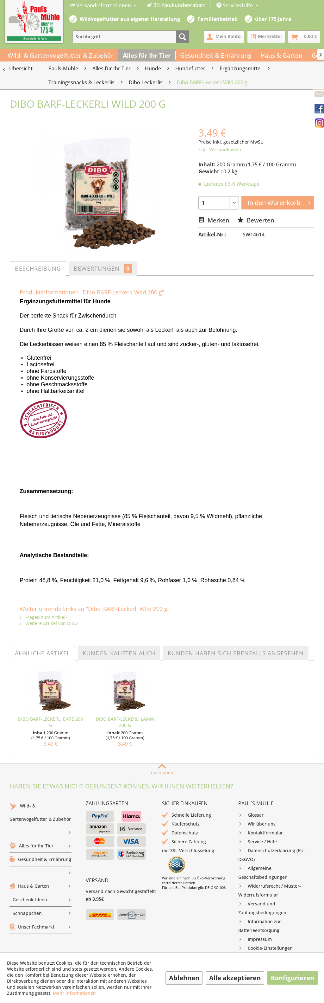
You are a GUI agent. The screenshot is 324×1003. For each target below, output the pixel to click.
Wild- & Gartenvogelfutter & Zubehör (40, 814)
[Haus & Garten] (281, 55)
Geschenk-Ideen (42, 899)
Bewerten (255, 220)
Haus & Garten (40, 886)
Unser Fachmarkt (40, 927)
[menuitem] (137, 6)
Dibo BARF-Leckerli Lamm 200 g (125, 722)
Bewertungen (103, 268)
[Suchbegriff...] (130, 36)
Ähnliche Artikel (42, 653)
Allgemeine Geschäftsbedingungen (263, 872)
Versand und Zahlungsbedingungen (262, 907)
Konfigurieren (292, 978)
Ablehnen (184, 978)
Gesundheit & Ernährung (40, 861)
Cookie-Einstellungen (265, 948)
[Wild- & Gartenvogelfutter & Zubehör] (60, 55)
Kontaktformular (260, 832)
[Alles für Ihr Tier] (147, 55)
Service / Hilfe (257, 841)
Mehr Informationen (74, 993)
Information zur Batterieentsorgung (259, 925)
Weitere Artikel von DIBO (49, 623)
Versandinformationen (101, 5)
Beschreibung (38, 268)
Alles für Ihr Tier (40, 845)
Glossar (251, 815)
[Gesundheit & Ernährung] (216, 55)
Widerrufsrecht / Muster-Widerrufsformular (269, 890)
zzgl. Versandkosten (219, 149)
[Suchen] (182, 36)
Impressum (255, 939)
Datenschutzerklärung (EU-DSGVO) (271, 854)
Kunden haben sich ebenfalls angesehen (236, 653)
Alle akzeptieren (235, 978)
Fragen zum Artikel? (43, 617)
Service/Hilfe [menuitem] (235, 5)
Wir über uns (257, 824)
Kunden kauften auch (119, 653)
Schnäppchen (42, 913)
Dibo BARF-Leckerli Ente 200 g (50, 722)
